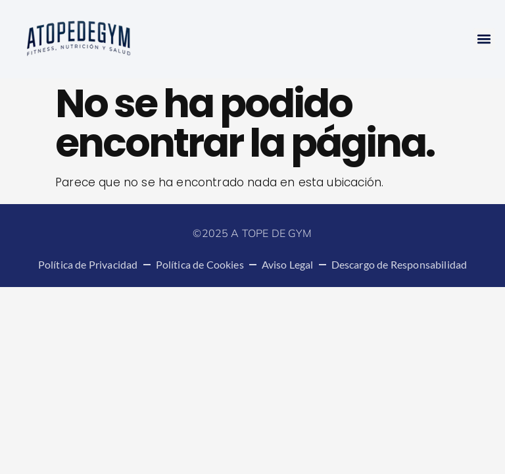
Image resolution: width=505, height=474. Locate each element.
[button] (484, 39)
